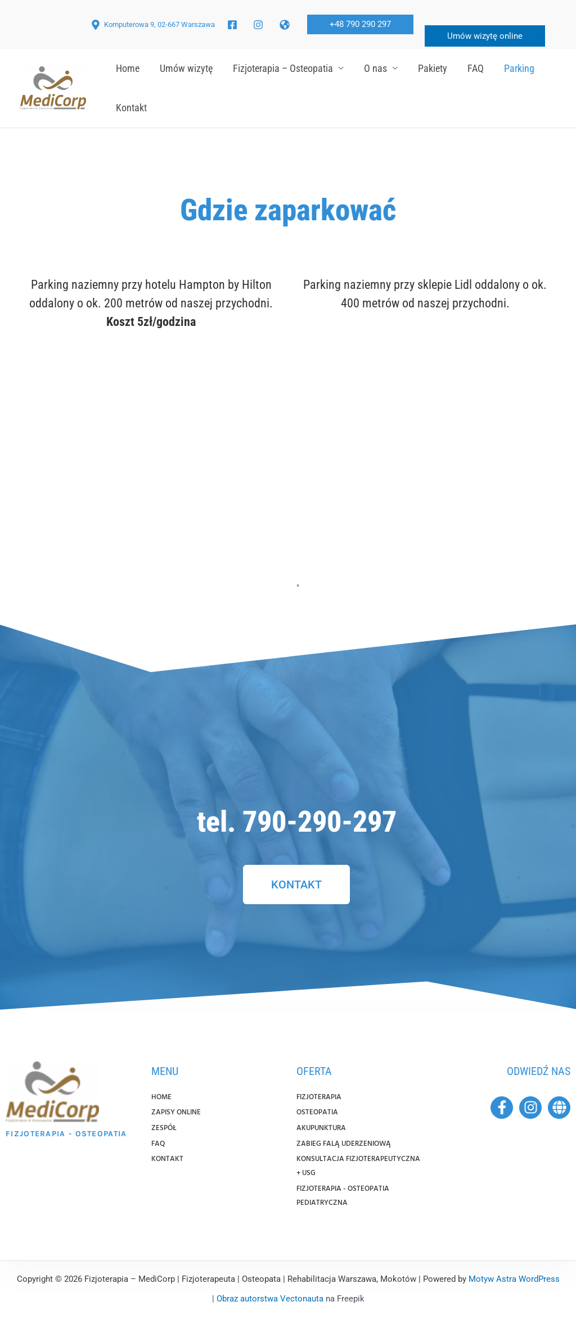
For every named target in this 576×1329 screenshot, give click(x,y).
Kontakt (131, 108)
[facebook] (234, 25)
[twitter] (286, 25)
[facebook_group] (259, 25)
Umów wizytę (186, 68)
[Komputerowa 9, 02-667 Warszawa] (153, 25)
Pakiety (432, 68)
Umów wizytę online (485, 36)
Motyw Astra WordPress (514, 1279)
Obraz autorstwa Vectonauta (270, 1299)
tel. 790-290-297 (296, 821)
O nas (375, 68)
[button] (360, 24)
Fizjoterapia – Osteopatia (283, 68)
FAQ (475, 68)
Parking (519, 68)
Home (128, 68)
